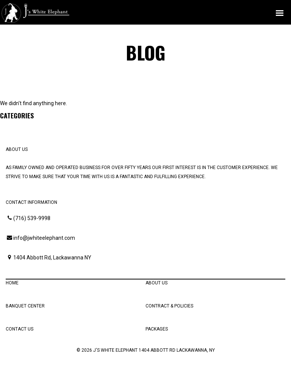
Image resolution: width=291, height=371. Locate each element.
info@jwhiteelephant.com (44, 238)
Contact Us (19, 329)
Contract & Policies (169, 306)
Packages (157, 329)
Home (12, 283)
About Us (156, 283)
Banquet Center (25, 306)
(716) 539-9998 (31, 218)
